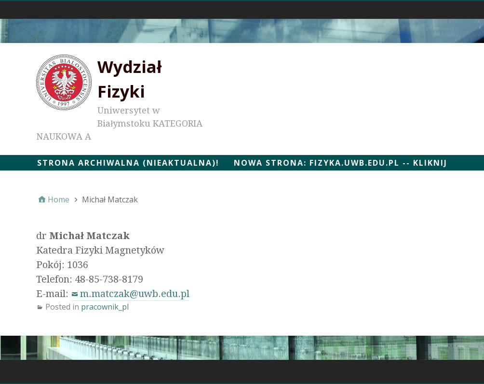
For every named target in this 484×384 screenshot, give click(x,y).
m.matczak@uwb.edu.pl (134, 293)
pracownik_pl (105, 306)
